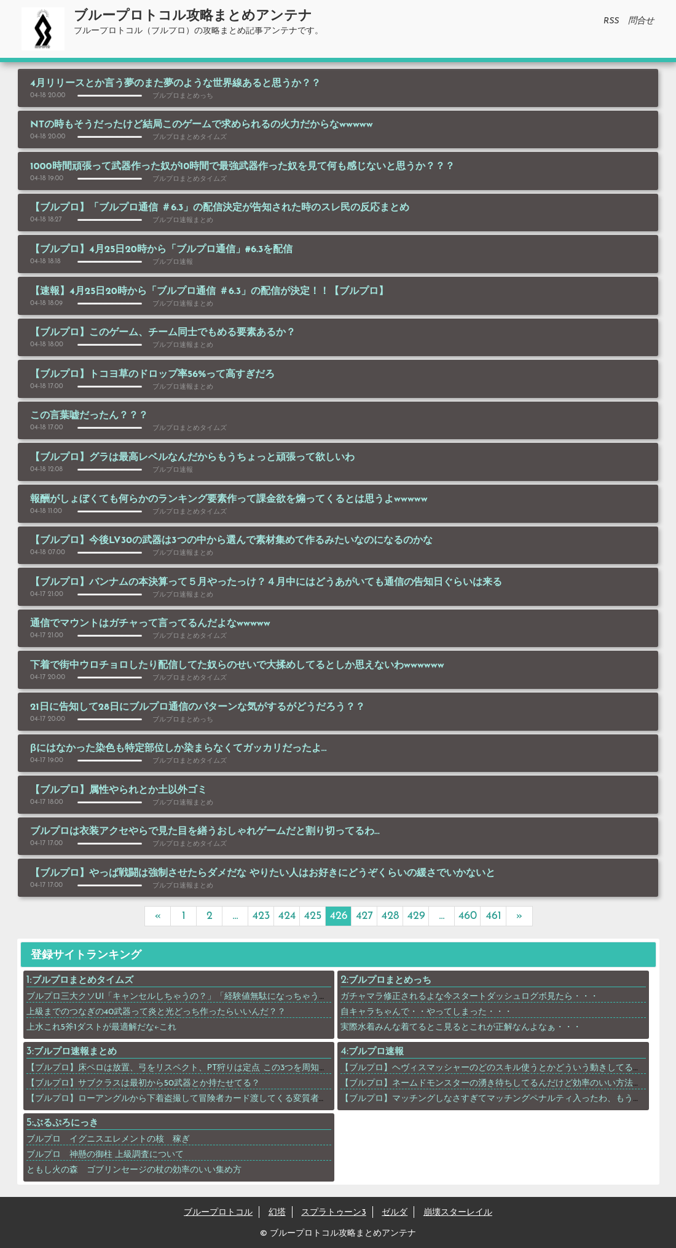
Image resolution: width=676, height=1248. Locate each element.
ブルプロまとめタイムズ (82, 980)
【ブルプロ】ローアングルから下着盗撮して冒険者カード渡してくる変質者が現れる (189, 1098)
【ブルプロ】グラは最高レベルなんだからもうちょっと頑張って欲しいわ (192, 458)
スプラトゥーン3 (333, 1212)
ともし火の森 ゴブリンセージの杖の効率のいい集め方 (134, 1170)
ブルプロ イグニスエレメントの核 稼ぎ (108, 1139)
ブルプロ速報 (376, 1052)
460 (468, 916)
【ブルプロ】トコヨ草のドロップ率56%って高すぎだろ (152, 375)
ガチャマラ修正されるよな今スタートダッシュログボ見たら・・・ (469, 996)
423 (261, 916)
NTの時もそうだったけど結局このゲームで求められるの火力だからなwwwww (201, 125)
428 (390, 916)
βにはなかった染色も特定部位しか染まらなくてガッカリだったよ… (178, 748)
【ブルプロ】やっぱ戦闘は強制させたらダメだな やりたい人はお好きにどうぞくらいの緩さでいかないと (262, 873)
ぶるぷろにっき (66, 1123)
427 (364, 916)
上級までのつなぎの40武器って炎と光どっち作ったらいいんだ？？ (156, 1012)
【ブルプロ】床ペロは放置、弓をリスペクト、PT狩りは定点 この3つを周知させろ (185, 1068)
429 (416, 916)
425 (313, 916)
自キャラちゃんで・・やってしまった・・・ (426, 1012)
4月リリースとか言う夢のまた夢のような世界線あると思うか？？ (175, 84)
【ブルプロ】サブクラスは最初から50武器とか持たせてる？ (143, 1083)
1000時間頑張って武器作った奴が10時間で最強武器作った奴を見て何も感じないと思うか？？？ (242, 167)
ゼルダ (394, 1212)
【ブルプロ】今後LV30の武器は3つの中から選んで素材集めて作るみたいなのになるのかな (231, 541)
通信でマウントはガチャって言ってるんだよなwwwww (150, 624)
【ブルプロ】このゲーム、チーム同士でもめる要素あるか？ (163, 333)
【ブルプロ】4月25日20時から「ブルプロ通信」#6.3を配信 (161, 250)
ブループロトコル (218, 1212)
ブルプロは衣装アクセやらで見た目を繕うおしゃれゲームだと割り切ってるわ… (205, 832)
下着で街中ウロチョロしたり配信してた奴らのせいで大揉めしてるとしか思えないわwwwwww (237, 665)
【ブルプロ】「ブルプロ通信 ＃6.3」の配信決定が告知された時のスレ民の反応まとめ (219, 208)
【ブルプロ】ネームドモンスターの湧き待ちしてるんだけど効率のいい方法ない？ (499, 1083)
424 (287, 916)
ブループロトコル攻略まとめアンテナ (193, 16)
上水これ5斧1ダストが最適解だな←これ (101, 1027)
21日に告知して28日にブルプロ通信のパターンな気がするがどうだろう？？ (197, 707)
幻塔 (277, 1212)
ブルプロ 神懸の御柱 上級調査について (109, 1154)
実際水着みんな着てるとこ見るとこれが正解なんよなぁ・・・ (460, 1027)
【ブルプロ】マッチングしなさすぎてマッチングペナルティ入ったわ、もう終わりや (503, 1098)
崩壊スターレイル (457, 1212)
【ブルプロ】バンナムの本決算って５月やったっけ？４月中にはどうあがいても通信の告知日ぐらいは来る (266, 582)
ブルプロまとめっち (389, 980)
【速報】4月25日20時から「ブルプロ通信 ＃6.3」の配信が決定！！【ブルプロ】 (209, 291)
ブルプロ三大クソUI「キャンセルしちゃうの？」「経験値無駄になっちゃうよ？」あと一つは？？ (216, 996)
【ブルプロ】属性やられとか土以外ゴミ (118, 790)
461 (493, 916)
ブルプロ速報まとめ (75, 1052)
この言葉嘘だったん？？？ (89, 416)
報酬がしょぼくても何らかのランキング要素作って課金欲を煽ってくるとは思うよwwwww (229, 499)
